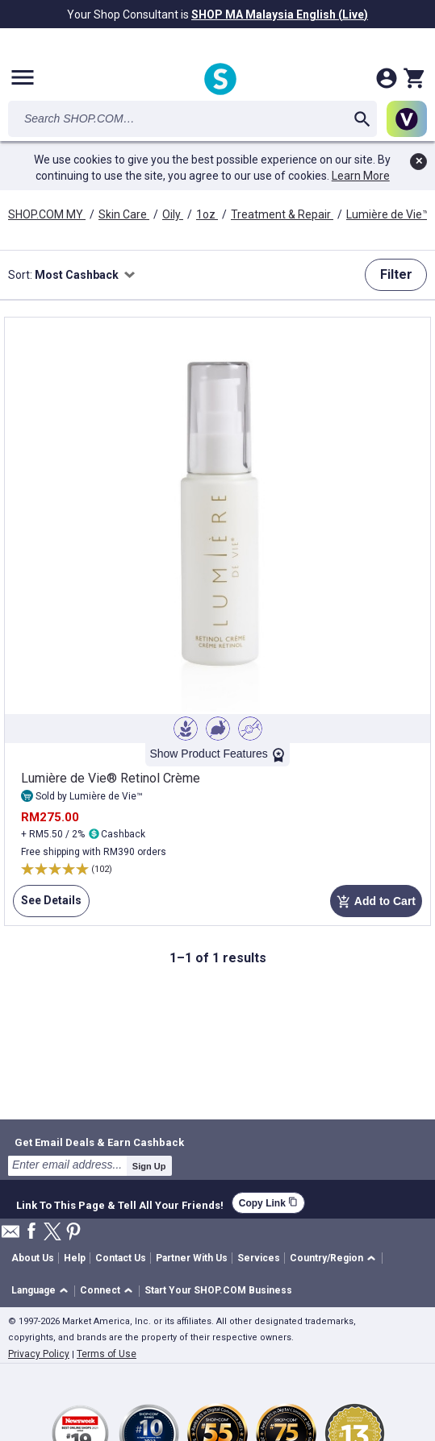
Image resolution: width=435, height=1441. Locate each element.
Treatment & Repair (282, 214)
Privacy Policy (38, 1354)
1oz (207, 214)
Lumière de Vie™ (389, 214)
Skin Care (123, 214)
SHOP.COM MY (47, 214)
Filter (396, 274)
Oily (172, 214)
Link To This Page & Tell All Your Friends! (120, 1203)
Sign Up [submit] (149, 1166)
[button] (335, 1258)
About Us (32, 1258)
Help (75, 1258)
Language (33, 1290)
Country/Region (326, 1258)
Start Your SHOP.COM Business (218, 1290)
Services (258, 1258)
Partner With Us (192, 1258)
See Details (47, 905)
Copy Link (268, 1203)
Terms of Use (106, 1354)
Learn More (361, 175)
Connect (100, 1290)
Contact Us (120, 1258)
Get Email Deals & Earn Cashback (99, 1142)
